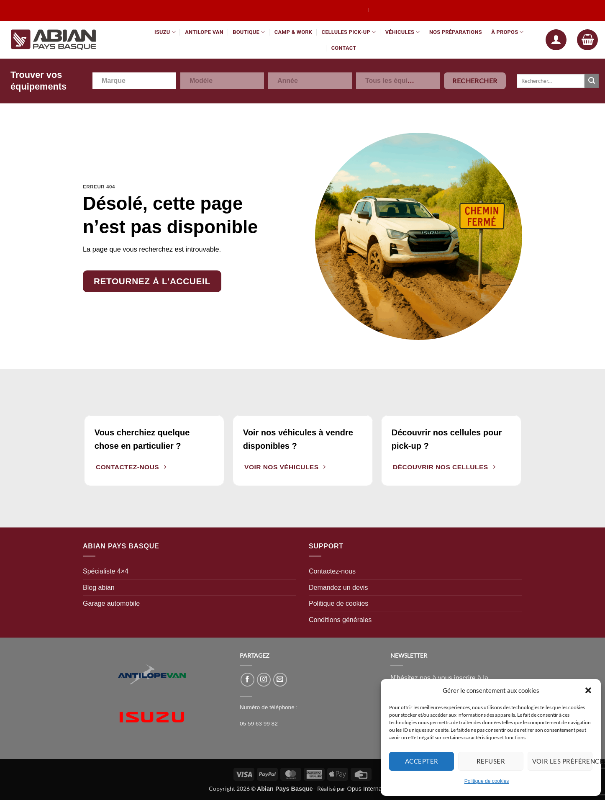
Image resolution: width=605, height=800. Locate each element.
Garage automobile (111, 603)
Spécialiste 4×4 (105, 571)
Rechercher (474, 81)
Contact (343, 48)
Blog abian (99, 587)
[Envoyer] (591, 81)
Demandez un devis (338, 587)
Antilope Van (204, 32)
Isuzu (165, 32)
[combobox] (134, 80)
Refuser (491, 761)
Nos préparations (455, 32)
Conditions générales (340, 619)
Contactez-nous (332, 571)
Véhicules (402, 32)
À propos (507, 32)
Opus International (371, 788)
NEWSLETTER (408, 655)
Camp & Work (293, 32)
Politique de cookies (486, 781)
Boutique (249, 32)
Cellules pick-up (349, 32)
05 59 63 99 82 (259, 723)
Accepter (421, 761)
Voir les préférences (562, 761)
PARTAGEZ (254, 655)
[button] (588, 690)
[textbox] (118, 80)
